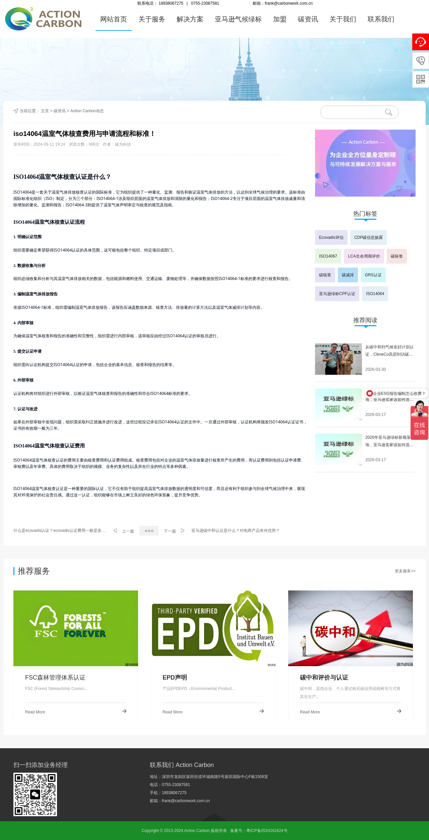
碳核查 (325, 275)
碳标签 (397, 256)
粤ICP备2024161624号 (267, 830)
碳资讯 (308, 19)
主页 (45, 111)
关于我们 (342, 19)
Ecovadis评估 (331, 237)
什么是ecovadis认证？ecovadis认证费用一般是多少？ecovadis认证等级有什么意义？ (60, 530)
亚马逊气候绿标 (238, 19)
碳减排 (348, 275)
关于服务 (151, 19)
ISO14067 (328, 256)
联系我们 (381, 19)
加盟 (280, 19)
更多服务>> (405, 571)
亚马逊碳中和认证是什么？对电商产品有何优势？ (235, 530)
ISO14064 (375, 293)
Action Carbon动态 (87, 111)
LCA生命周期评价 (364, 256)
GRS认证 (373, 275)
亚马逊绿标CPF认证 (337, 293)
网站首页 (113, 19)
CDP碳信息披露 (368, 237)
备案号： (238, 830)
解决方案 (190, 19)
